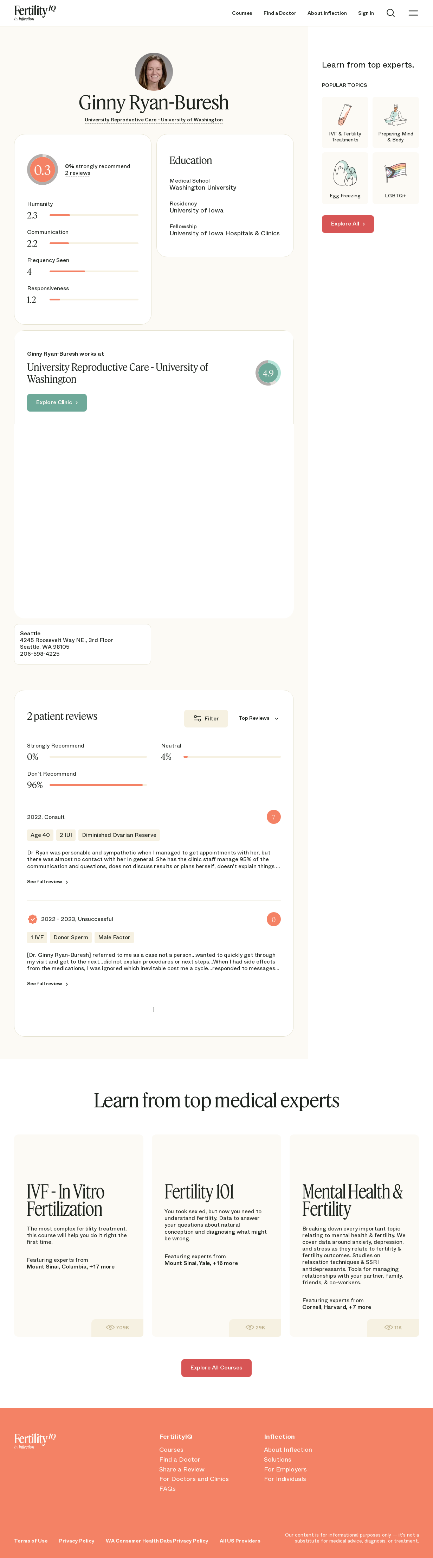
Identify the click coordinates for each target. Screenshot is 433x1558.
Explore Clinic (54, 402)
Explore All (345, 224)
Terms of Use (31, 1541)
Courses (242, 13)
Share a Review (182, 1470)
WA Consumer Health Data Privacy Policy (157, 1541)
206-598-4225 (39, 654)
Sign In (366, 13)
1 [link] (154, 1009)
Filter (212, 718)
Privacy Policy (77, 1541)
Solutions (277, 1460)
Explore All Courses (216, 1367)
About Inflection (327, 13)
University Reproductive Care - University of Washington (154, 119)
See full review (44, 881)
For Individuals (285, 1479)
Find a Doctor (280, 13)
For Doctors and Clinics (194, 1479)
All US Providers (240, 1541)
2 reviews (77, 173)
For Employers (285, 1470)
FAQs (167, 1489)
